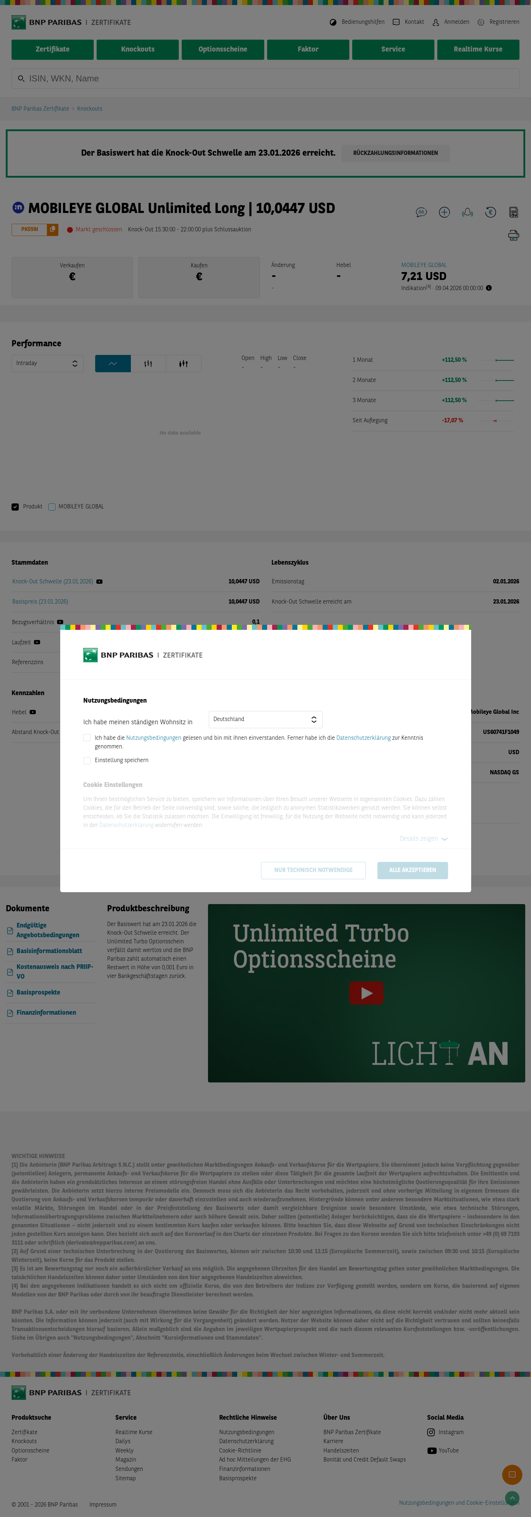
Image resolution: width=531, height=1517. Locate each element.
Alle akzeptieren (412, 870)
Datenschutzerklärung (363, 738)
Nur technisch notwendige (313, 870)
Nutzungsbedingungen (153, 738)
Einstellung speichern (122, 761)
